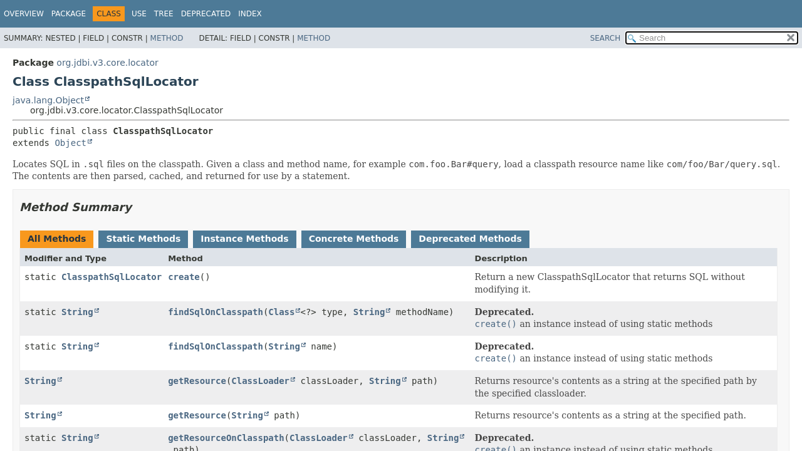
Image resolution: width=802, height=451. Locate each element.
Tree (164, 13)
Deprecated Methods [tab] (470, 239)
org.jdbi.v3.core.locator (107, 63)
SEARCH (605, 38)
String (77, 312)
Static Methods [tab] (143, 239)
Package (68, 13)
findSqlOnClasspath (215, 312)
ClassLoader (260, 381)
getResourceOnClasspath (226, 438)
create (184, 277)
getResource (197, 381)
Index (250, 13)
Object (70, 143)
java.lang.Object (48, 100)
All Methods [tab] (57, 239)
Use (139, 13)
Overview (24, 13)
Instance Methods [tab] (244, 239)
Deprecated (206, 13)
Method (167, 38)
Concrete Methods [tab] (354, 239)
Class (281, 312)
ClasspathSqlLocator (111, 277)
